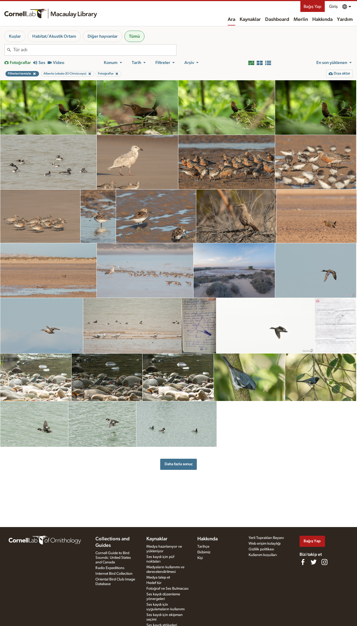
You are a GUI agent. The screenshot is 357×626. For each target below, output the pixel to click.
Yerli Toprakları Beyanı (266, 538)
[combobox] (94, 49)
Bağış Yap (312, 6)
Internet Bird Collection (114, 574)
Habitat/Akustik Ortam (54, 36)
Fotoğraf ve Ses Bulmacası (167, 588)
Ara (231, 19)
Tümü (134, 36)
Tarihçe (203, 546)
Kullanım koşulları (263, 555)
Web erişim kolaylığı (265, 543)
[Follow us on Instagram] (324, 562)
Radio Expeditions (109, 568)
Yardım (345, 19)
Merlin (301, 19)
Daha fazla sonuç (179, 464)
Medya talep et (158, 577)
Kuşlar (15, 36)
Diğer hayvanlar (103, 36)
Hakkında (322, 19)
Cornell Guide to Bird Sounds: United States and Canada (113, 557)
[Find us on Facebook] (303, 562)
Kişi (200, 558)
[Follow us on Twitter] (313, 562)
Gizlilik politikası (261, 549)
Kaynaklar (250, 19)
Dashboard (277, 19)
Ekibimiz (203, 552)
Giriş (333, 6)
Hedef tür (154, 583)
